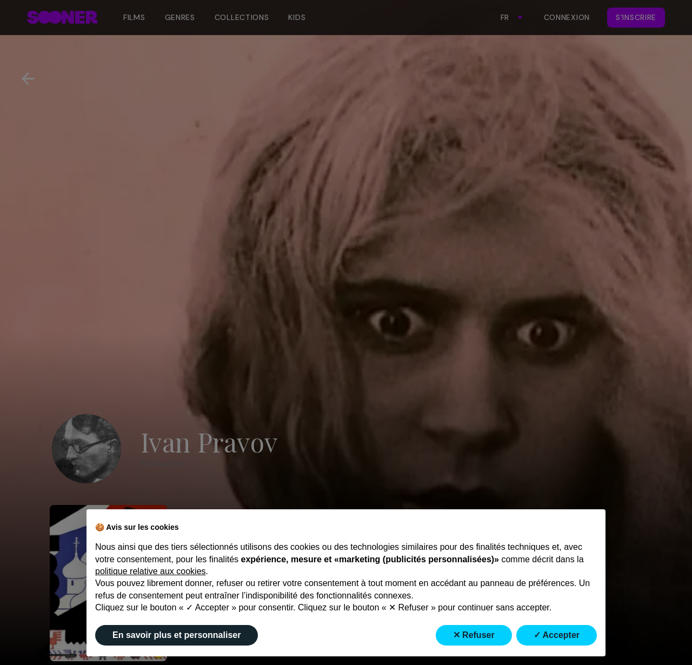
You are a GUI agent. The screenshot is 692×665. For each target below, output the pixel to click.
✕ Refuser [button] (474, 635)
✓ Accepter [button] (557, 635)
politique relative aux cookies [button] (150, 571)
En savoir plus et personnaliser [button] (176, 635)
